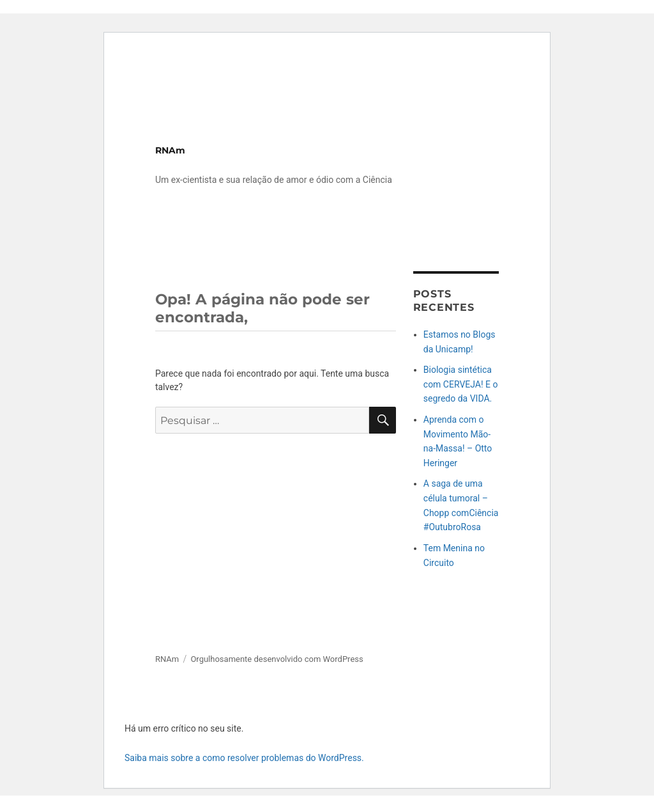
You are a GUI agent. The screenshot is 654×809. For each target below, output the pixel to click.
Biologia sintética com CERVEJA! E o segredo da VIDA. (460, 384)
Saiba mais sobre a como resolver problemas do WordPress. (244, 758)
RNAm (170, 150)
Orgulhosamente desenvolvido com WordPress (276, 659)
